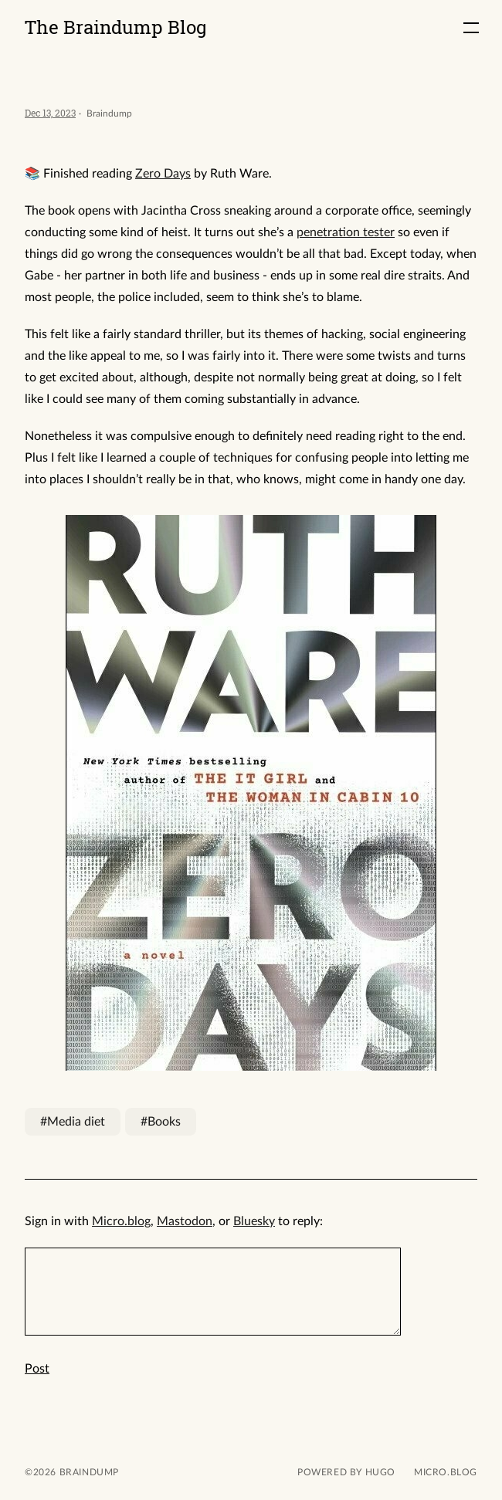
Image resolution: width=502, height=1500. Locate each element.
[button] (471, 28)
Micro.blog (121, 1221)
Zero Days (163, 174)
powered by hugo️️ (346, 1472)
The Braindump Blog (116, 27)
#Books (161, 1122)
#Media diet (72, 1122)
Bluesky (254, 1221)
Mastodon (184, 1221)
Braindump (87, 1472)
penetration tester (346, 232)
